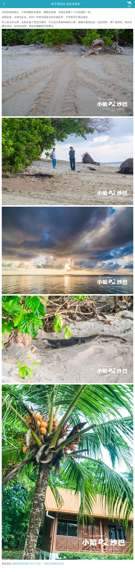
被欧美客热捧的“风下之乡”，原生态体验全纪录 (38, 563)
